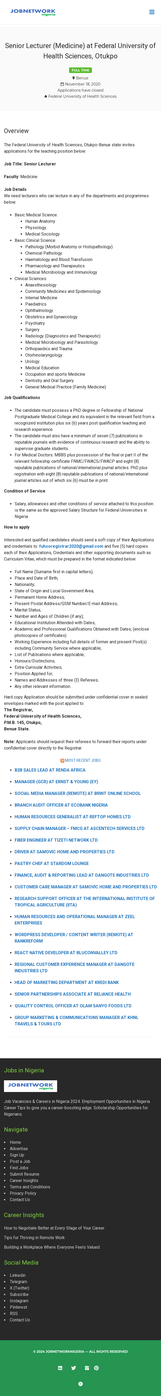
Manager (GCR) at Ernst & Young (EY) (56, 781)
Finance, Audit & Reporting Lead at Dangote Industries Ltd (82, 875)
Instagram (19, 1300)
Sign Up (17, 1155)
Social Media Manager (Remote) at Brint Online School (78, 793)
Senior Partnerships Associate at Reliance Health (73, 994)
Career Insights (24, 1180)
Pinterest (18, 1307)
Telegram (18, 1281)
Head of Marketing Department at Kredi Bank (67, 982)
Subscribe (19, 1294)
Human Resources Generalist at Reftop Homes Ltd (73, 816)
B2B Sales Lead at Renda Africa (50, 770)
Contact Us (20, 1199)
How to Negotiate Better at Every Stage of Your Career (54, 1228)
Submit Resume (24, 1174)
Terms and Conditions (30, 1186)
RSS (14, 1313)
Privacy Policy (23, 1193)
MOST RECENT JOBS (83, 760)
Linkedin (18, 1275)
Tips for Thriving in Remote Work (34, 1237)
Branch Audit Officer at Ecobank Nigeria (61, 805)
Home (15, 1142)
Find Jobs (19, 1167)
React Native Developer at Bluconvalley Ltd (66, 952)
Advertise (19, 1148)
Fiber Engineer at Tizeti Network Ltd (56, 840)
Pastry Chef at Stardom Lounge (52, 863)
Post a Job (20, 1161)
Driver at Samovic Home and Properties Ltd (65, 851)
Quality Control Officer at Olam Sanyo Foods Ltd (73, 1005)
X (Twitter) (19, 1288)
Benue (82, 78)
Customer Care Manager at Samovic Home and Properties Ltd (86, 886)
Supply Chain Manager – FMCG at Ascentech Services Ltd (80, 828)
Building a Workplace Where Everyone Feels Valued (52, 1247)
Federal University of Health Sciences (82, 96)
